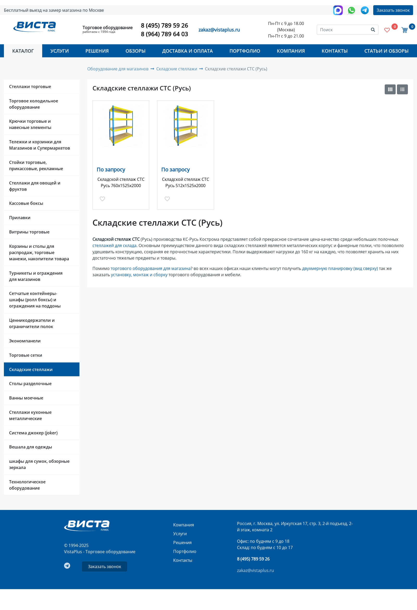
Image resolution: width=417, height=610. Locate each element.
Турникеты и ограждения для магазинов (36, 276)
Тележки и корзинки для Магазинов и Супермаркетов (39, 145)
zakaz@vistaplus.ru (219, 30)
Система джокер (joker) (33, 433)
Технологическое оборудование (27, 485)
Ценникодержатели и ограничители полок (32, 323)
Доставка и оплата (187, 51)
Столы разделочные (30, 383)
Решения (97, 51)
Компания (291, 51)
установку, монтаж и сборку (139, 275)
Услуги (60, 51)
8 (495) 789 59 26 (164, 25)
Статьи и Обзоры (386, 51)
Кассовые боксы (26, 203)
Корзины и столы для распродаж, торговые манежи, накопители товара (39, 252)
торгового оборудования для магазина (151, 268)
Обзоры (136, 51)
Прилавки (19, 217)
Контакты (335, 51)
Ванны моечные (26, 398)
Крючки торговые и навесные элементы (30, 124)
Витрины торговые (29, 232)
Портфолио (244, 51)
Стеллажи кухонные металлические (30, 415)
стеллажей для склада (114, 245)
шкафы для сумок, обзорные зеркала (39, 464)
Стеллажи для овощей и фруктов (34, 186)
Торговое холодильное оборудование (33, 104)
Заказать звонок (393, 10)
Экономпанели (25, 341)
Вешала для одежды (30, 447)
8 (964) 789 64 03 (164, 34)
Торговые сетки (25, 355)
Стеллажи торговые (30, 86)
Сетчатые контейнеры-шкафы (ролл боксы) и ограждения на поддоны (35, 300)
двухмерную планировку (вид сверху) (340, 268)
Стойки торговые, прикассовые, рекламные (36, 165)
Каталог (23, 51)
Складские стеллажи (31, 369)
